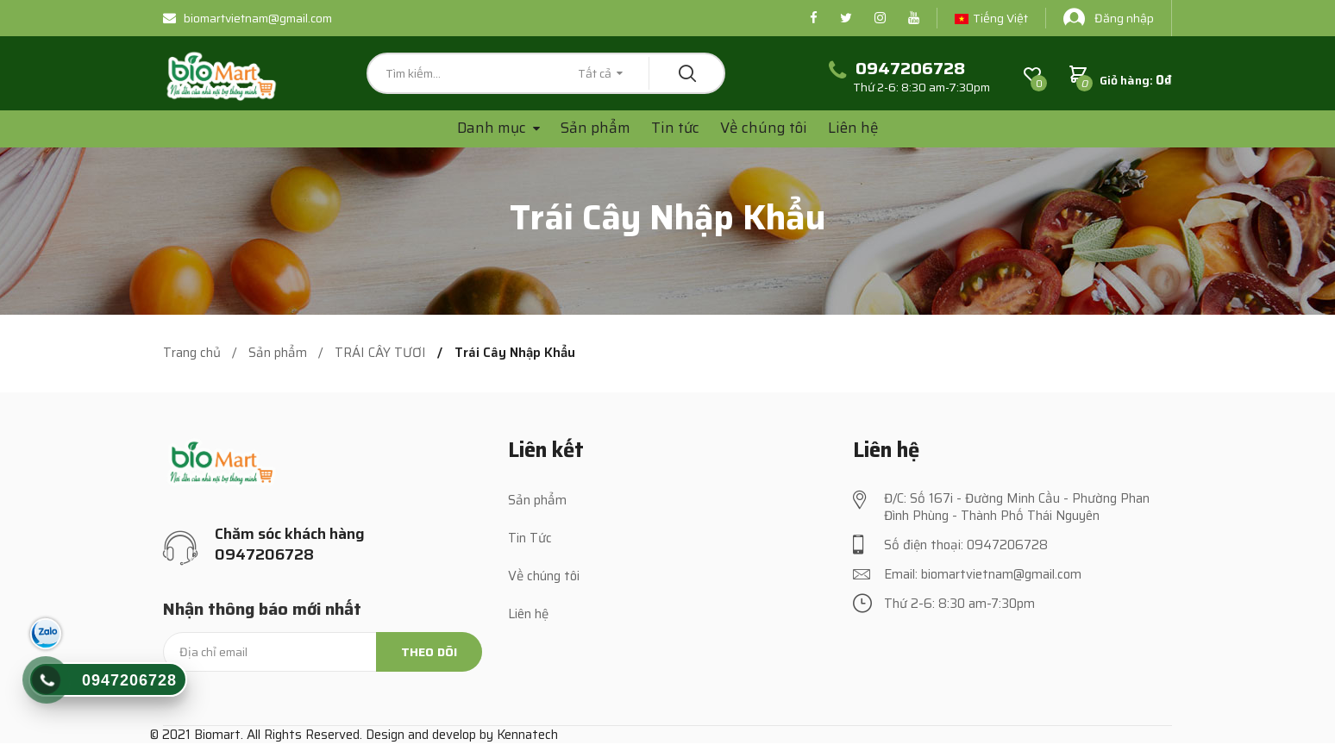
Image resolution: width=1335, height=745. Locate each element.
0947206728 (129, 680)
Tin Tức (530, 538)
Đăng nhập (1108, 18)
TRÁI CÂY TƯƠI (380, 353)
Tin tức (675, 127)
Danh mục (493, 128)
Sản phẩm (595, 127)
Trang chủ (192, 353)
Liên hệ (853, 127)
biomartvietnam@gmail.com (247, 18)
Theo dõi (429, 651)
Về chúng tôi (763, 127)
